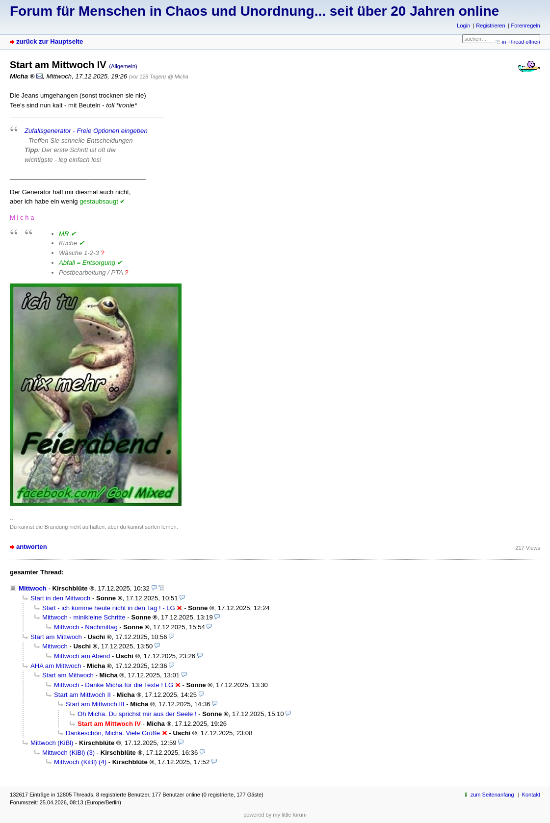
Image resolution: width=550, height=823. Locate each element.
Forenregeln (525, 25)
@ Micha (178, 76)
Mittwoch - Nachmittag (86, 627)
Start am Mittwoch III (95, 704)
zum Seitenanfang (492, 794)
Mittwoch (33, 588)
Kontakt (531, 794)
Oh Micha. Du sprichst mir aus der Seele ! (137, 714)
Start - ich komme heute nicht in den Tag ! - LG (108, 608)
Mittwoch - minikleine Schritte (84, 617)
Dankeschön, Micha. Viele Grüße (113, 733)
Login (463, 25)
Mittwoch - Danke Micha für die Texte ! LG (113, 685)
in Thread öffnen (521, 42)
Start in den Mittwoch (60, 598)
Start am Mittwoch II (82, 694)
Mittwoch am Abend (82, 656)
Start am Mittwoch (56, 637)
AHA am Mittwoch (55, 665)
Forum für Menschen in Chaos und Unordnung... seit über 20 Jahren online (254, 11)
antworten (31, 546)
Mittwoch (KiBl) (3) (68, 752)
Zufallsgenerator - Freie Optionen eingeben (86, 130)
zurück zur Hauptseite (49, 41)
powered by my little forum (275, 815)
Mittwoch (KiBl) (51, 742)
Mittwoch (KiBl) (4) (80, 762)
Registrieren (490, 25)
